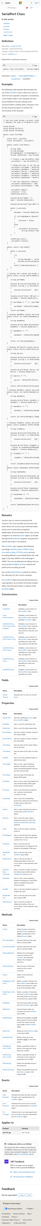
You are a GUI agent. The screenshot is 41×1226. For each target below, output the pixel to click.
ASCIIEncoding (16, 549)
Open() (5, 975)
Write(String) (7, 1063)
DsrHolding (6, 775)
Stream (22, 535)
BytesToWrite (7, 739)
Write (24, 564)
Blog (28, 1214)
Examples (6, 26)
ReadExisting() (7, 1018)
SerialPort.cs (12, 54)
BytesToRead (7, 732)
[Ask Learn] (27, 7)
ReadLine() (17, 822)
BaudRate (6, 724)
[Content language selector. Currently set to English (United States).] (12, 1203)
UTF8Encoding (27, 549)
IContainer (28, 620)
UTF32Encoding (22, 552)
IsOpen (5, 809)
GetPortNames (16, 572)
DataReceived (18, 874)
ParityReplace (7, 835)
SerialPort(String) (8, 670)
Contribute (5, 1217)
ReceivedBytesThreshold (6, 872)
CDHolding (6, 745)
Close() (5, 929)
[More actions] (37, 7)
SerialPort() (6, 609)
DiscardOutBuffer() (9, 947)
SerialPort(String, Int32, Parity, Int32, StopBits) (9, 626)
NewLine (5, 818)
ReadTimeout (7, 859)
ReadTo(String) (7, 1037)
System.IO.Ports (16, 46)
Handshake (6, 798)
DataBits (5, 758)
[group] (20, 69)
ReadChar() (6, 1009)
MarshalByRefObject (27, 76)
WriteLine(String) (29, 822)
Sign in (37, 3)
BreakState (6, 728)
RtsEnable (6, 878)
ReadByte (15, 564)
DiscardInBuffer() (8, 940)
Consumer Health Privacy (10, 1220)
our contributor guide (25, 1154)
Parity (5, 829)
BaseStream (15, 538)
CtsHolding (6, 751)
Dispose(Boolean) (8, 953)
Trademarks (5, 1223)
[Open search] (31, 3)
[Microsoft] (20, 3)
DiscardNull (6, 764)
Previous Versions (19, 1214)
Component (15, 79)
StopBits (5, 889)
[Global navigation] (2, 3)
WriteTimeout (7, 902)
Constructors (7, 32)
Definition (6, 23)
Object (13, 76)
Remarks (6, 29)
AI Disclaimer (6, 1214)
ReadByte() (6, 1003)
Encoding (6, 790)
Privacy (14, 1217)
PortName (6, 844)
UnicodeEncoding (8, 552)
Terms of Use (27, 1220)
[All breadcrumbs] (4, 7)
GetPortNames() (8, 966)
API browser (12, 8)
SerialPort (13, 92)
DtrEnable (6, 781)
